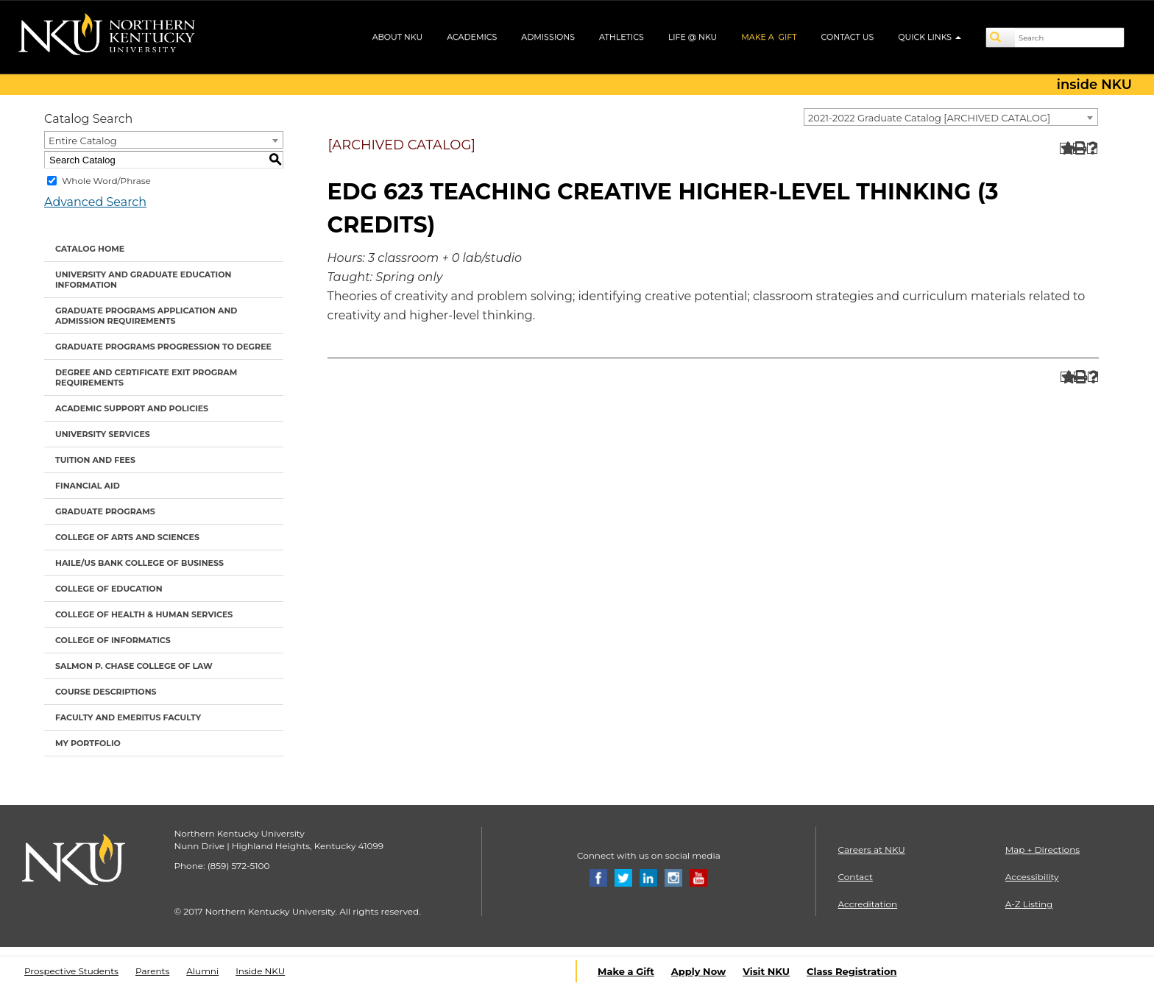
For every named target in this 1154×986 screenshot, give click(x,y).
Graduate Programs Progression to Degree (163, 346)
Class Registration (851, 971)
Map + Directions (1042, 849)
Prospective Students (71, 970)
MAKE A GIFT (768, 37)
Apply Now (698, 971)
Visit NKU (766, 971)
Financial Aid (87, 485)
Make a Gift (626, 971)
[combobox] (951, 117)
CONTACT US (847, 37)
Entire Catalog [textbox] (83, 140)
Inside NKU (260, 970)
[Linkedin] (648, 876)
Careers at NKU (871, 849)
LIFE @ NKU (693, 37)
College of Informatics (113, 640)
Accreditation (868, 903)
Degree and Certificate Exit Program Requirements (146, 377)
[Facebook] (598, 876)
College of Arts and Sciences (127, 537)
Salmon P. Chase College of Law (134, 666)
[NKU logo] (106, 36)
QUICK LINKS (929, 37)
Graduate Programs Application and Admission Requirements (146, 315)
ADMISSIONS (548, 37)
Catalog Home (89, 249)
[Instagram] (673, 876)
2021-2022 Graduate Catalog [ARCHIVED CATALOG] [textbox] (929, 118)
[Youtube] (698, 876)
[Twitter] (623, 876)
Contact (855, 876)
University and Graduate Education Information (143, 279)
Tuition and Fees (95, 460)
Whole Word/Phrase (106, 180)
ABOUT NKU (397, 37)
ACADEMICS (472, 37)
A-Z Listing (1029, 903)
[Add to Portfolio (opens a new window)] (1065, 148)
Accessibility (1032, 876)
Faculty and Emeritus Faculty (128, 717)
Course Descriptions (106, 692)
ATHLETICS (621, 37)
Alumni (202, 970)
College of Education (109, 589)
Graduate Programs (105, 511)
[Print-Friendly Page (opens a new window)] (1078, 148)
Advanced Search (95, 202)
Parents (152, 970)
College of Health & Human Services (144, 614)
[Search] (1001, 37)
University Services (102, 434)
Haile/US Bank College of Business (139, 563)
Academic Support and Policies (131, 408)
